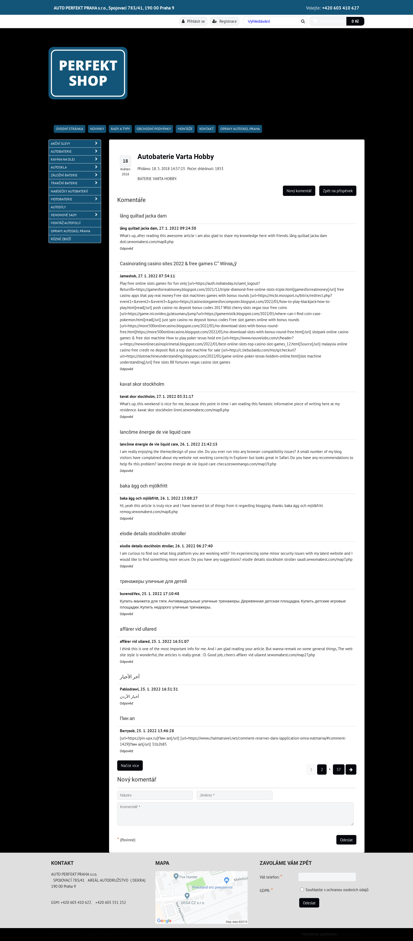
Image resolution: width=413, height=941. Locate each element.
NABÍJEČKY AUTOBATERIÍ (69, 191)
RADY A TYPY (120, 129)
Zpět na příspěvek (338, 190)
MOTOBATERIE (76, 199)
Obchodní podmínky (154, 129)
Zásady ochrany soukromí (105, 933)
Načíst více (130, 765)
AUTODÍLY (58, 207)
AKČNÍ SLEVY (76, 143)
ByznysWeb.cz (350, 934)
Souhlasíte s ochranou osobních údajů (337, 889)
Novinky (97, 129)
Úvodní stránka (69, 129)
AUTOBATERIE (76, 151)
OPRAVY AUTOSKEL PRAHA (240, 129)
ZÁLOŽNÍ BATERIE (76, 175)
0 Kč (355, 21)
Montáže (185, 129)
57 (339, 769)
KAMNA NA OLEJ (76, 159)
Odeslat (346, 839)
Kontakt (206, 129)
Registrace (224, 21)
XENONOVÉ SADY (76, 215)
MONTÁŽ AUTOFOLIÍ (66, 223)
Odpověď (126, 248)
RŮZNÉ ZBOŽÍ (61, 239)
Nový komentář (299, 190)
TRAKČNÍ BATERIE (76, 183)
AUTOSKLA (76, 167)
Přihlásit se (193, 21)
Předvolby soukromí (64, 933)
